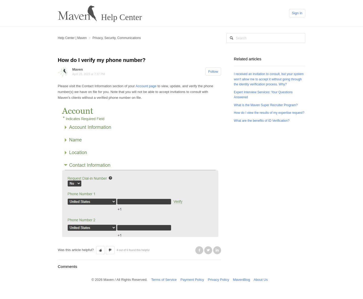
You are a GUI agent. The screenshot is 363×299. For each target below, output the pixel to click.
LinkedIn (217, 250)
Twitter (208, 250)
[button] (100, 250)
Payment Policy (192, 280)
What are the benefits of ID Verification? (261, 120)
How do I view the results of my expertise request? (269, 113)
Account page (146, 86)
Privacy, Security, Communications (116, 38)
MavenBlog (241, 280)
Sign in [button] (297, 13)
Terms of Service (164, 280)
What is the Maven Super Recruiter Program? (266, 105)
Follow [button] (213, 71)
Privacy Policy (218, 280)
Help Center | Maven (72, 38)
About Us (261, 280)
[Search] (265, 38)
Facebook (199, 250)
